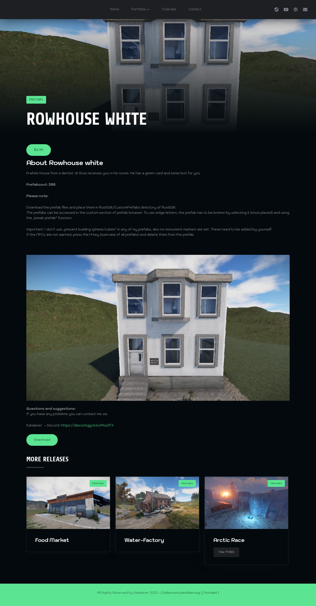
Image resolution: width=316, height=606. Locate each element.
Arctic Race (229, 539)
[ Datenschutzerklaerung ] (181, 593)
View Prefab (226, 552)
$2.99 (38, 150)
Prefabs (36, 100)
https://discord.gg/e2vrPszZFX (87, 425)
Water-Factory (144, 539)
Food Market (52, 539)
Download (42, 440)
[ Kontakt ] (211, 593)
